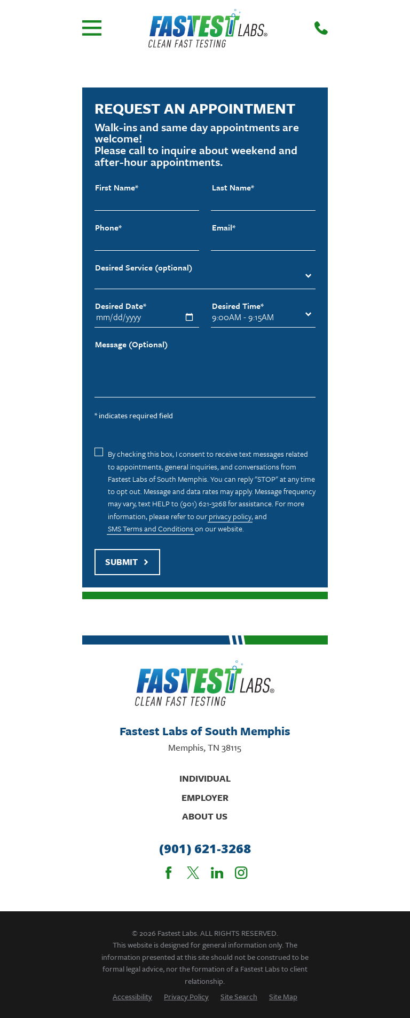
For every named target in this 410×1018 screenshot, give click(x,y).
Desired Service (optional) (143, 268)
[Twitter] (193, 872)
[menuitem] (132, 996)
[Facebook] (168, 872)
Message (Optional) (131, 344)
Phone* (108, 227)
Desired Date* (120, 306)
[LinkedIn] (217, 872)
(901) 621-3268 (205, 848)
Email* (223, 227)
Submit (127, 561)
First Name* (116, 187)
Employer (205, 797)
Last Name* (233, 187)
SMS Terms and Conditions (150, 528)
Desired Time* (238, 306)
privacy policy (230, 516)
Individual (205, 778)
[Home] (207, 28)
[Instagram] (241, 872)
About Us (204, 816)
